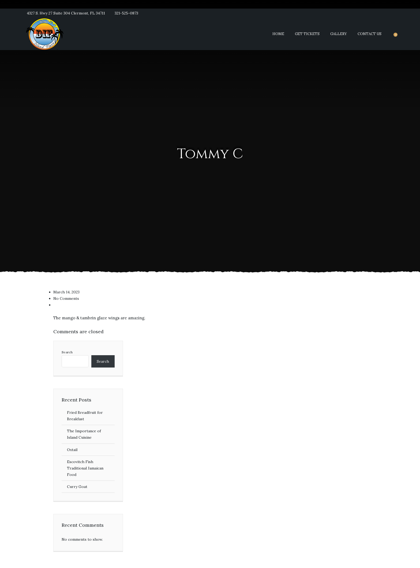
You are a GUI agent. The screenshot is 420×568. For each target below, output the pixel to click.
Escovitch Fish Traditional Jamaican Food (85, 468)
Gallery (338, 34)
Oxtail (72, 449)
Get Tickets (307, 34)
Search (67, 352)
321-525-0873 (126, 13)
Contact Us (369, 34)
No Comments (66, 298)
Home (278, 34)
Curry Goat (77, 486)
